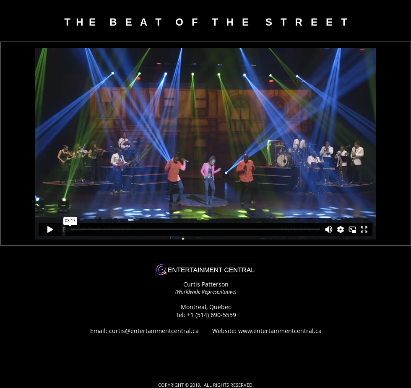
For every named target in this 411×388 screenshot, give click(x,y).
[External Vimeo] (205, 144)
